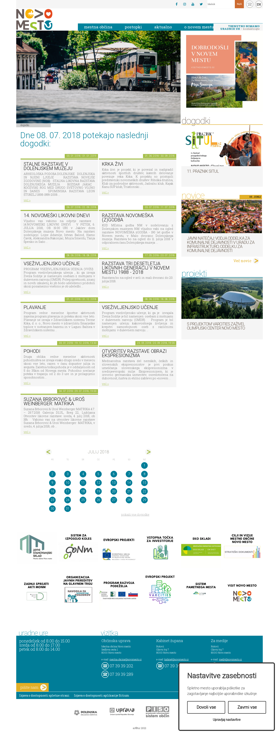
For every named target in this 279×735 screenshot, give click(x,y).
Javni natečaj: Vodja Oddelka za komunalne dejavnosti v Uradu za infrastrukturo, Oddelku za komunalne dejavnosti (220, 244)
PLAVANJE (35, 307)
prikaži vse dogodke (135, 514)
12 (98, 483)
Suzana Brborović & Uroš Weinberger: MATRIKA (54, 401)
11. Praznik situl (203, 171)
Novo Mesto (44, 19)
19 (98, 491)
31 (67, 508)
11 (83, 483)
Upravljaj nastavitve (227, 720)
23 (52, 500)
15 (144, 483)
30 (52, 508)
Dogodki (24, 125)
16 (52, 491)
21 (129, 491)
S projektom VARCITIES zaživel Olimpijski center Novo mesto (216, 326)
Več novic (242, 260)
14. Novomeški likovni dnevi (57, 215)
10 (67, 483)
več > (27, 200)
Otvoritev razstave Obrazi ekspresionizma (134, 353)
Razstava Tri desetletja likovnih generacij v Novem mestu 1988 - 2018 (135, 268)
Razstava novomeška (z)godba (127, 218)
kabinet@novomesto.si (176, 659)
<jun (48, 452)
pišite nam (33, 687)
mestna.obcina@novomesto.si (126, 659)
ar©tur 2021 (139, 728)
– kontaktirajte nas (240, 27)
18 (83, 491)
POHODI (32, 351)
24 (67, 500)
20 (114, 491)
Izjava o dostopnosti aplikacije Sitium (101, 695)
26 (98, 500)
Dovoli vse (206, 707)
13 (114, 483)
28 (129, 500)
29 (144, 500)
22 (144, 491)
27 (114, 500)
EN (259, 4)
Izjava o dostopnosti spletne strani (44, 695)
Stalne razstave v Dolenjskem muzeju (48, 166)
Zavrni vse (247, 707)
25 (83, 500)
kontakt (249, 4)
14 (129, 483)
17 (67, 491)
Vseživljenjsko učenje (52, 263)
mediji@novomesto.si (230, 659)
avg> (148, 452)
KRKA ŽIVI (112, 164)
